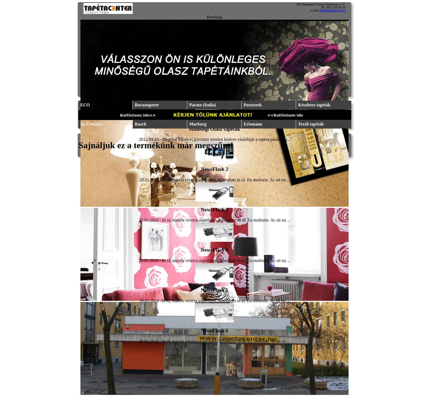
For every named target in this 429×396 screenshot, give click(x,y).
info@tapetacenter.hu (333, 10)
